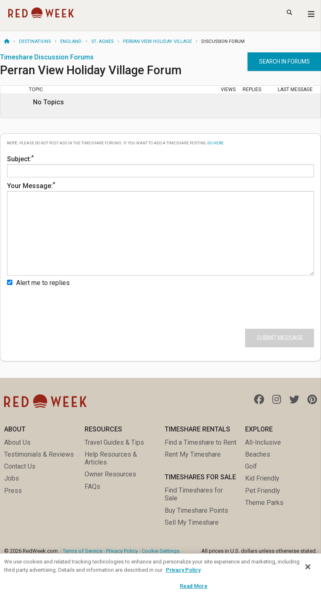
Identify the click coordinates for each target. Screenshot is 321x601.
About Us (17, 442)
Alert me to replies (38, 283)
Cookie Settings (160, 551)
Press (13, 491)
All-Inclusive (263, 442)
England (71, 41)
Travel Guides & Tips (114, 442)
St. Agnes (102, 41)
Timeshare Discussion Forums (47, 57)
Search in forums (284, 61)
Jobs (11, 478)
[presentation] (69, 306)
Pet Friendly (262, 491)
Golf (251, 466)
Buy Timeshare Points (196, 510)
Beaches (257, 454)
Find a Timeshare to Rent (200, 442)
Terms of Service (82, 551)
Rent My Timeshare (193, 454)
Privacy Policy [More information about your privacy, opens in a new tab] (183, 570)
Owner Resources (110, 474)
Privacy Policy (122, 551)
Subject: (160, 165)
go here (216, 143)
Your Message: (160, 228)
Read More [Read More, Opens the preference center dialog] (194, 586)
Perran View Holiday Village (157, 41)
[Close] (308, 567)
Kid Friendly (262, 478)
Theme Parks (264, 503)
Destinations (35, 41)
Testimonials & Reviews (39, 454)
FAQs (92, 486)
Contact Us (19, 466)
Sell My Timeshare (192, 522)
